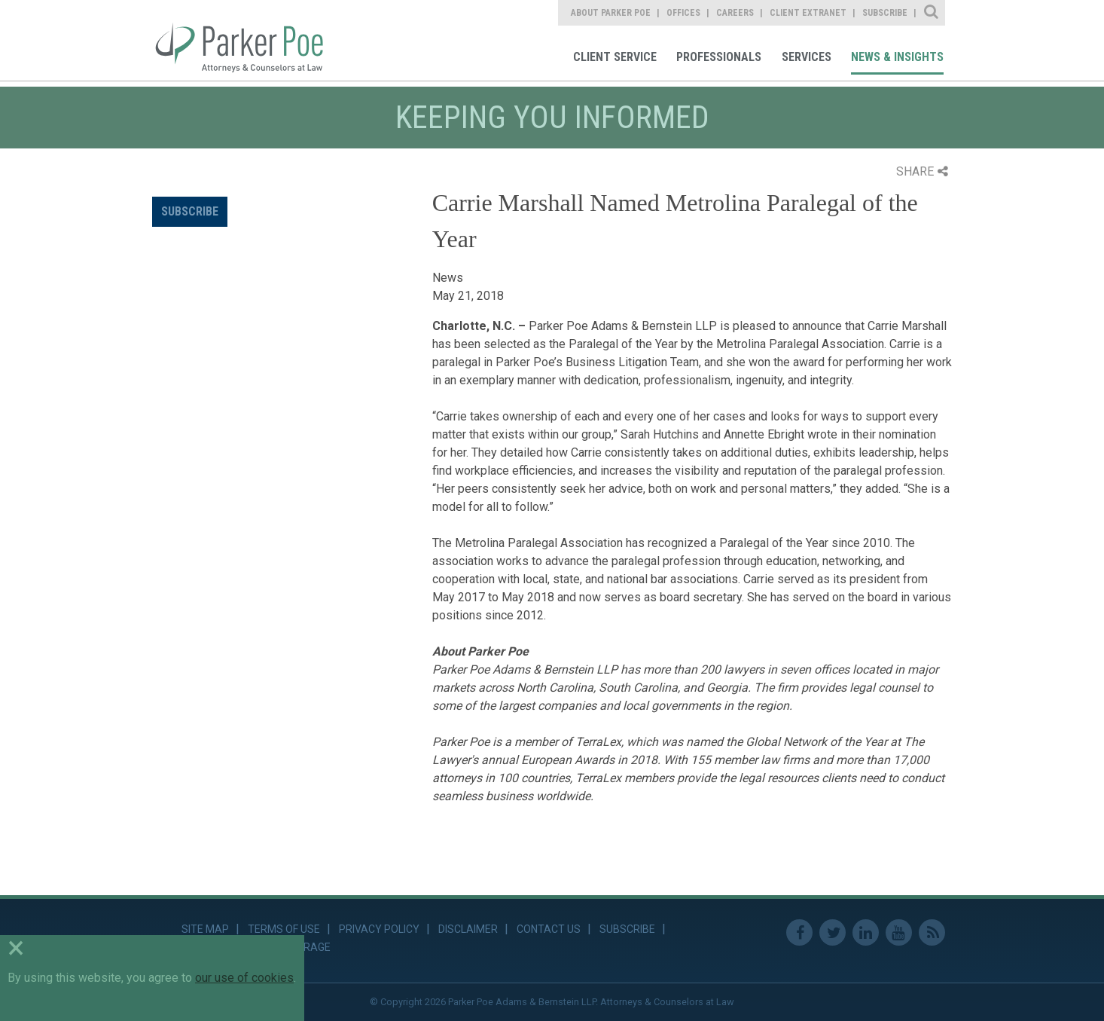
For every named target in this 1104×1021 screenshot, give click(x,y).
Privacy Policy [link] (379, 929)
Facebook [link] (799, 932)
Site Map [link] (205, 929)
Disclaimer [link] (468, 929)
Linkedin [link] (865, 932)
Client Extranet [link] (808, 13)
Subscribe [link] (884, 13)
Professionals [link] (718, 57)
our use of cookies (244, 978)
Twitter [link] (832, 932)
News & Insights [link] (897, 57)
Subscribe (189, 211)
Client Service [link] (615, 57)
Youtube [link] (899, 932)
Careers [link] (735, 13)
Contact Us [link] (549, 929)
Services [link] (806, 57)
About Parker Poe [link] (611, 13)
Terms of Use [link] (284, 929)
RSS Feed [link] (932, 932)
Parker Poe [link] (248, 40)
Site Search (932, 13)
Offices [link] (683, 13)
